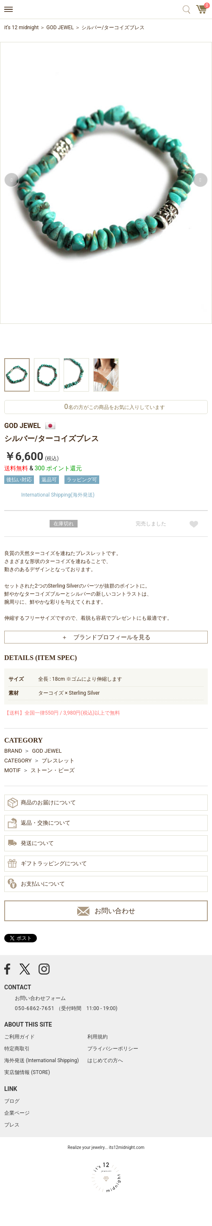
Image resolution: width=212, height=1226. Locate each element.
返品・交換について (39, 822)
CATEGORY (18, 760)
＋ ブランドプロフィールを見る (106, 637)
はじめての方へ (105, 1060)
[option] (106, 199)
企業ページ (17, 1113)
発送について (31, 843)
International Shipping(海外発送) (58, 495)
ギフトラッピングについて (47, 864)
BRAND (13, 751)
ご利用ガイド (19, 1037)
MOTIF (12, 770)
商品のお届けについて (42, 803)
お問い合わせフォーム (40, 998)
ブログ (12, 1101)
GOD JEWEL (60, 27)
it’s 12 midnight (21, 27)
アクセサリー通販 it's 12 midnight (106, 9)
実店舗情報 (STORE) (27, 1072)
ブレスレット (58, 760)
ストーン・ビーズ (53, 770)
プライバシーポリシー (112, 1049)
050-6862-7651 (35, 1008)
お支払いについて (36, 883)
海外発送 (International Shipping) (41, 1060)
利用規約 (97, 1037)
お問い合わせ (106, 911)
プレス (12, 1125)
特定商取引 (17, 1049)
